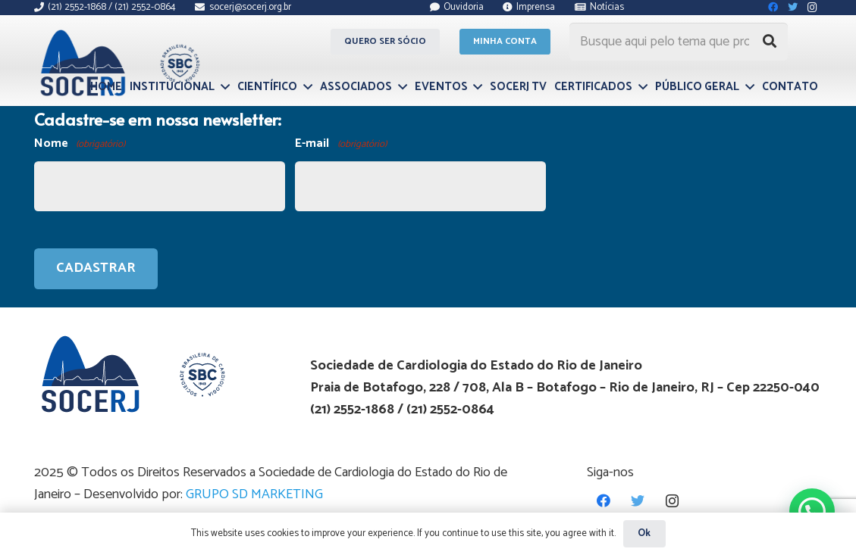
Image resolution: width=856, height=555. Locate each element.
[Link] (118, 63)
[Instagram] (672, 501)
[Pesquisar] (769, 41)
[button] (812, 511)
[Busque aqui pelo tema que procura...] (678, 42)
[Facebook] (604, 501)
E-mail (340, 144)
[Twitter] (638, 501)
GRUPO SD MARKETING (254, 494)
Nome (79, 144)
